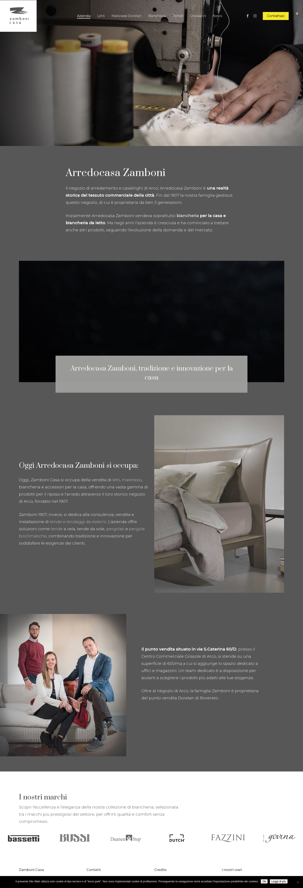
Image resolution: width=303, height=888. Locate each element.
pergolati (115, 528)
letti (116, 479)
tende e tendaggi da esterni (78, 521)
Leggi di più (278, 881)
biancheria (188, 215)
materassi (132, 479)
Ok (264, 881)
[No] (298, 882)
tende (57, 528)
